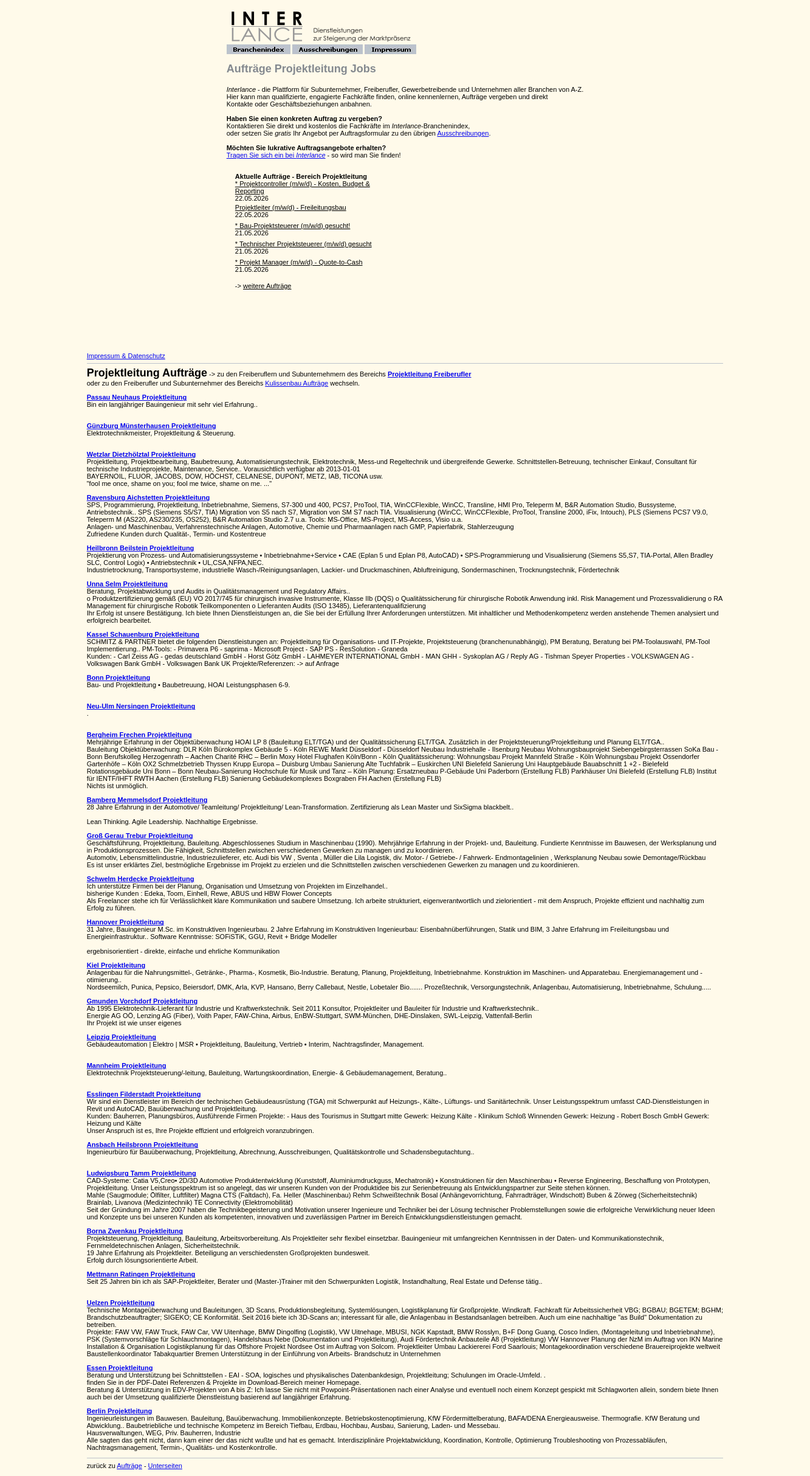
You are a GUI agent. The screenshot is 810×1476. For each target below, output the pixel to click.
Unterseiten (165, 1465)
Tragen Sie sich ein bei (276, 155)
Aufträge (129, 1465)
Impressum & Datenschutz (126, 355)
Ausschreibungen (463, 133)
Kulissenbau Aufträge (296, 383)
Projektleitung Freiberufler (430, 374)
